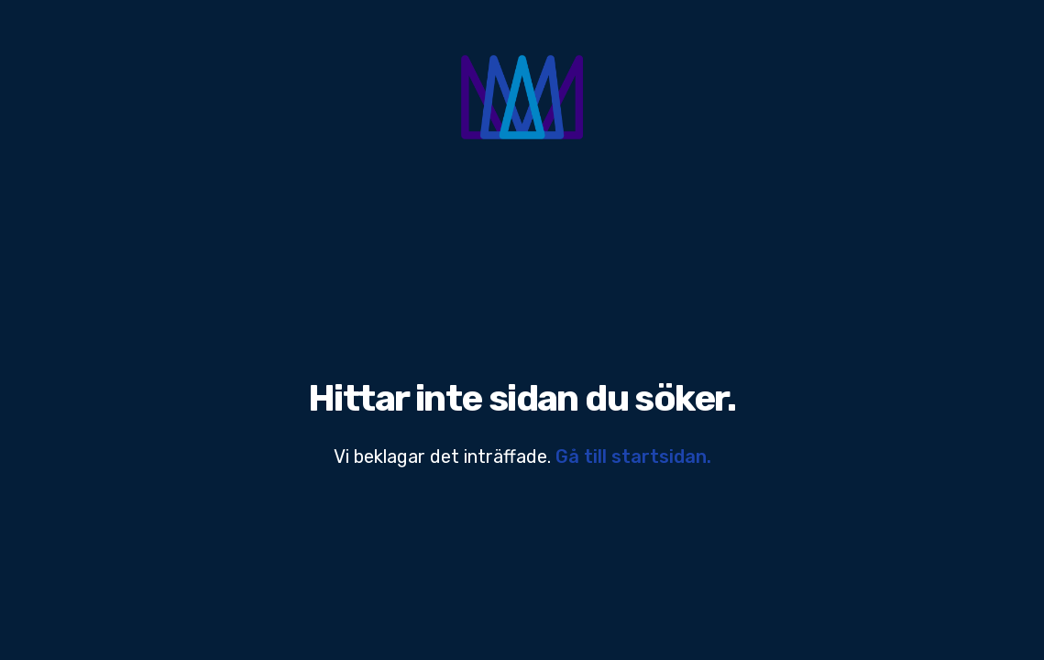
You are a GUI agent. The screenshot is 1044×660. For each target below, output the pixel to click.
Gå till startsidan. (633, 457)
